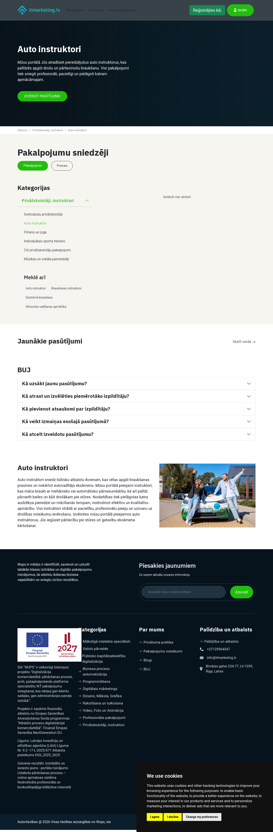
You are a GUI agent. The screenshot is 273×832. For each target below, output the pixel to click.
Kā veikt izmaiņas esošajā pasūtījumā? (65, 424)
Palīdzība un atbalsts (220, 643)
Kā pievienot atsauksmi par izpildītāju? (66, 411)
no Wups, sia (101, 824)
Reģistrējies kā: (207, 10)
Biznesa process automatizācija (94, 675)
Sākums (22, 132)
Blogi (145, 663)
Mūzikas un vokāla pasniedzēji (46, 261)
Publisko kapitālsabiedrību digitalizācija (102, 661)
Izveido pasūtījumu (122, 10)
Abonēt (241, 594)
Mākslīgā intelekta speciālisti (105, 643)
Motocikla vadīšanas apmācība (46, 309)
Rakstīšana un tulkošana (101, 707)
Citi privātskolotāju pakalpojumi (47, 252)
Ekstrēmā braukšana (39, 300)
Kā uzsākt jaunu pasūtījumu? (54, 385)
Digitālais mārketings (98, 692)
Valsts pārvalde (93, 651)
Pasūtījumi (96, 10)
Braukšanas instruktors (66, 290)
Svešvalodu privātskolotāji (43, 217)
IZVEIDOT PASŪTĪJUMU (42, 98)
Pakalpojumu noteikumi (161, 653)
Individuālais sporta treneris (44, 243)
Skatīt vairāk (244, 344)
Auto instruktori (35, 226)
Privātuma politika (156, 644)
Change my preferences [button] (202, 817)
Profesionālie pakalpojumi (102, 722)
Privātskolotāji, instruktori (47, 132)
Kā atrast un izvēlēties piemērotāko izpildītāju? (75, 398)
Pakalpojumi (75, 10)
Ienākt (240, 10)
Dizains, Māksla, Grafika (100, 700)
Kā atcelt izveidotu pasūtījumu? (57, 436)
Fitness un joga (35, 235)
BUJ (145, 672)
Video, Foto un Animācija (101, 715)
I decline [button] (172, 817)
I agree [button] (154, 817)
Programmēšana (94, 685)
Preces (64, 167)
